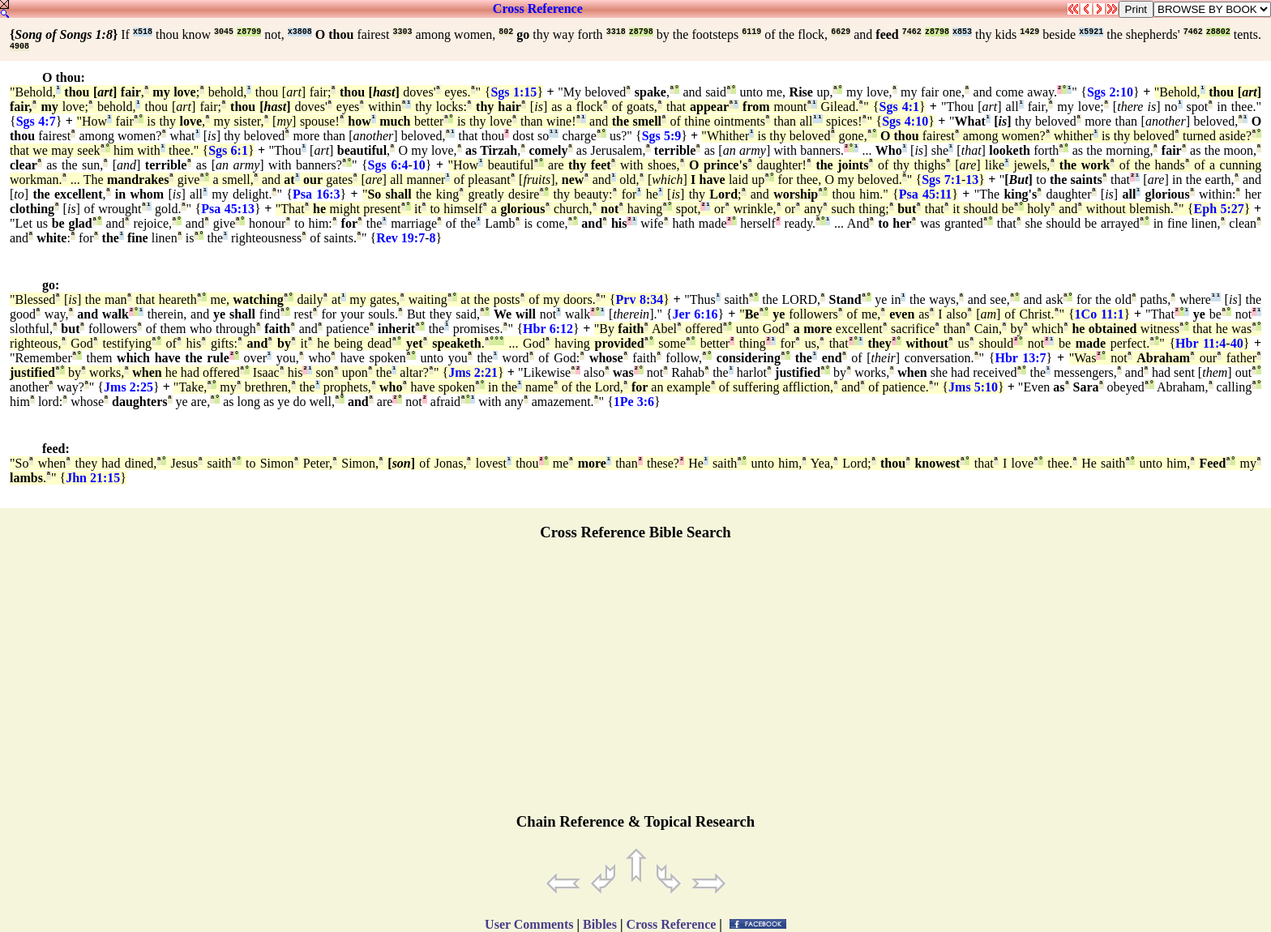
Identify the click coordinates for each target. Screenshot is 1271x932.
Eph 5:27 (1219, 209)
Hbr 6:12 (548, 329)
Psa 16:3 (316, 194)
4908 (19, 46)
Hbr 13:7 (1020, 358)
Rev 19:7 (400, 238)
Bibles (600, 924)
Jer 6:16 (695, 314)
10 (419, 165)
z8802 (1218, 32)
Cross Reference (538, 8)
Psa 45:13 (228, 209)
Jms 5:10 (973, 387)
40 (1236, 343)
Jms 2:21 (473, 372)
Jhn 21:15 (93, 478)
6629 (840, 32)
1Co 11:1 (1099, 314)
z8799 (249, 32)
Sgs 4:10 (905, 121)
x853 (962, 32)
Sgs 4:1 (899, 106)
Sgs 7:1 (941, 179)
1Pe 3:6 (634, 401)
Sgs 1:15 (513, 92)
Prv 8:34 (640, 299)
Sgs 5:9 (662, 136)
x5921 (1091, 32)
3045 (223, 32)
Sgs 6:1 (228, 150)
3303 (402, 32)
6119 (751, 32)
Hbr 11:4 (1200, 343)
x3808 (300, 32)
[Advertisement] (635, 684)
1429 (1029, 32)
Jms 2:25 (128, 387)
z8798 (641, 32)
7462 (912, 32)
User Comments (529, 924)
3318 (616, 32)
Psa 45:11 (925, 194)
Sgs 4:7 (36, 121)
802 (506, 32)
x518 (142, 32)
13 (971, 179)
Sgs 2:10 (1110, 92)
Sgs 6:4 (388, 165)
